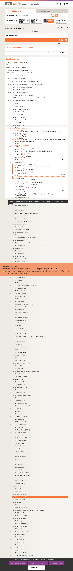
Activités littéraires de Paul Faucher (16, 67)
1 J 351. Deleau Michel (19, 218)
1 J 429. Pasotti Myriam (19, 427)
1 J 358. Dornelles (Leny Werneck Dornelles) (24, 237)
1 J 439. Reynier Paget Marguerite (22, 454)
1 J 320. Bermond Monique (20, 136)
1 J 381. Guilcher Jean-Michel (20, 299)
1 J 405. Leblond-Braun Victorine (21, 363)
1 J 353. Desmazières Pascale (20, 224)
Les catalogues (14, 11)
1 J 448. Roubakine (18, 478)
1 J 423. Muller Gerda (18, 411)
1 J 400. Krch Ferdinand (19, 349)
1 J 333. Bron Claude (18, 170)
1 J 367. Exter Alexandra (19, 261)
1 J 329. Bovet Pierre (18, 160)
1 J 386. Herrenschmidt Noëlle (21, 312)
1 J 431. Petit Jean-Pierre (19, 432)
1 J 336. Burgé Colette (18, 178)
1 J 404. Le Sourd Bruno (19, 360)
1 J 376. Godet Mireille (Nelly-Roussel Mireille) (25, 285)
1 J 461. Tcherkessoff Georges (20, 513)
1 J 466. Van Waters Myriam (20, 526)
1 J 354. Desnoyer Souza (19, 227)
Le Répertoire (45, 11)
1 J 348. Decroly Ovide (19, 210)
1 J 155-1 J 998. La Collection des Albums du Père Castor (24, 81)
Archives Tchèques (12, 65)
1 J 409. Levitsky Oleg (18, 374)
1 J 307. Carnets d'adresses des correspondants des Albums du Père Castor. (30, 98)
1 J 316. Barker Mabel (18, 125)
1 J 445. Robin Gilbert (18, 470)
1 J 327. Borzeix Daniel (19, 154)
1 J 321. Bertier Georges (19, 138)
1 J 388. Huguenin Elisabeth (20, 317)
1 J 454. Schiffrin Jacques (19, 494)
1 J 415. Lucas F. (17, 390)
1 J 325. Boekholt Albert (19, 149)
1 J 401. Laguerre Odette (19, 352)
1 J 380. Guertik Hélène (19, 296)
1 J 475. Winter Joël (18, 550)
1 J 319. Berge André (18, 133)
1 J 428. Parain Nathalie (19, 424)
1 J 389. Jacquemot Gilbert (20, 320)
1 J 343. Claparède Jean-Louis (21, 197)
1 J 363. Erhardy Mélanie (19, 251)
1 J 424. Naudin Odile (18, 414)
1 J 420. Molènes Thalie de (20, 403)
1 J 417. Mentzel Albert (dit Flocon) (22, 395)
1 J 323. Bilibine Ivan (18, 144)
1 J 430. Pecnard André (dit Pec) (21, 430)
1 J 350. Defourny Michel (19, 216)
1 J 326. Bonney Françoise (20, 152)
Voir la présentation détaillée (56, 53)
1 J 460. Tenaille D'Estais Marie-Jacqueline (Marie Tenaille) (28, 510)
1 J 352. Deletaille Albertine (20, 221)
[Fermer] (36, 264)
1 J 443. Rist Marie (17, 464)
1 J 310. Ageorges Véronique (20, 109)
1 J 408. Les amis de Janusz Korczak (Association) (26, 371)
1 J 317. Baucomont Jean (19, 128)
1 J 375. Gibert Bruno (18, 283)
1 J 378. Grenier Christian (19, 291)
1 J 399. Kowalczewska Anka (20, 347)
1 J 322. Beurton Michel (19, 141)
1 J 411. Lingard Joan (18, 379)
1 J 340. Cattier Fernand (19, 189)
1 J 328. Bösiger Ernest (19, 157)
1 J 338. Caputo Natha (19, 184)
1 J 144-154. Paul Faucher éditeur (17, 78)
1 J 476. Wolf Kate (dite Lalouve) (21, 553)
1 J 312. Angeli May (18, 114)
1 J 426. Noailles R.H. (18, 419)
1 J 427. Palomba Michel (19, 422)
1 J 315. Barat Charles (18, 122)
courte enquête (53, 269)
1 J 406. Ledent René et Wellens (21, 366)
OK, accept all (18, 563)
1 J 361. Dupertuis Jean (19, 245)
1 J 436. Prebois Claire (19, 446)
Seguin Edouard (18, 28)
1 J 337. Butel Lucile (18, 181)
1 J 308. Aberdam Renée (19, 104)
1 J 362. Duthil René (18, 248)
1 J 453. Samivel (17, 491)
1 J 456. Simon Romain (19, 499)
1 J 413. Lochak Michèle (19, 384)
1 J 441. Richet (17, 459)
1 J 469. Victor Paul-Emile (19, 534)
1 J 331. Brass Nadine (18, 165)
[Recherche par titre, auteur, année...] (34, 15)
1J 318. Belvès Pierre (18, 130)
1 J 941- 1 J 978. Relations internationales (22, 95)
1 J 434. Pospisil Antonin (19, 440)
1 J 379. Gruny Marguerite (19, 293)
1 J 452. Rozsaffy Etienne (19, 489)
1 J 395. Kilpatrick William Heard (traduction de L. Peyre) (28, 336)
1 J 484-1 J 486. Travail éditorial (19, 92)
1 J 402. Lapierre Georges (19, 355)
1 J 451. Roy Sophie (18, 486)
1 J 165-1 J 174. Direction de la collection (21, 87)
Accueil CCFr (8, 28)
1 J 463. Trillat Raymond (19, 518)
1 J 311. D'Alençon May (19, 112)
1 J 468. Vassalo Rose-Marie (20, 531)
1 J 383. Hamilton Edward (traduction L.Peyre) (25, 304)
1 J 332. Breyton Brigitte (19, 168)
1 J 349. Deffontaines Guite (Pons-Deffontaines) (25, 213)
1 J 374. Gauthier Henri (19, 280)
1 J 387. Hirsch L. (17, 315)
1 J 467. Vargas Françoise (19, 529)
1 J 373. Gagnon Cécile (19, 277)
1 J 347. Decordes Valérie (19, 208)
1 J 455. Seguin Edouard (19, 497)
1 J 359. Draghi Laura (18, 240)
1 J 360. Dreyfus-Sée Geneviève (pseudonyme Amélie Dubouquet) (30, 243)
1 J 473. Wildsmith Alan (19, 545)
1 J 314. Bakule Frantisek (19, 120)
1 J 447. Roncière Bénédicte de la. (22, 475)
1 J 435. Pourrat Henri (18, 443)
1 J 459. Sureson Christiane (20, 507)
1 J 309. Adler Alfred (18, 106)
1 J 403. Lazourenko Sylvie (20, 358)
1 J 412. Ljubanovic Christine (20, 382)
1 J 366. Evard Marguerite (19, 259)
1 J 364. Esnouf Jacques (19, 253)
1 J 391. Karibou (17, 325)
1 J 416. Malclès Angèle (19, 392)
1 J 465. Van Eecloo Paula (19, 523)
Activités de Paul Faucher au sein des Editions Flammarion (22, 73)
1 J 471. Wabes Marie (18, 539)
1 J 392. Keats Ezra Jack (19, 328)
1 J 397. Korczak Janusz (19, 341)
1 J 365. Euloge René (18, 256)
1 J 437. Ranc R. (17, 448)
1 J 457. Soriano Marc (18, 502)
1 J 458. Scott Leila (18, 505)
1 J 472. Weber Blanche (19, 542)
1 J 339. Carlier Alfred (18, 186)
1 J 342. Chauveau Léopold (20, 194)
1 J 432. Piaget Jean (18, 435)
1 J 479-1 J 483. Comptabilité (18, 90)
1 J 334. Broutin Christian (19, 173)
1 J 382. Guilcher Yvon (18, 301)
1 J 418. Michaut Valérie (19, 398)
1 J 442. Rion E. (17, 462)
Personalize (57, 563)
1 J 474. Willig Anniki (18, 547)
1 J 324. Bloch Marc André (19, 146)
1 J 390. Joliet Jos (17, 323)
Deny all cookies (38, 563)
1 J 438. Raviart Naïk (18, 451)
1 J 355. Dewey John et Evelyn (21, 229)
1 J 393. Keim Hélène (18, 331)
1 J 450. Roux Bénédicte (19, 483)
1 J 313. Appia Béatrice (19, 117)
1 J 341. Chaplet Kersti (19, 192)
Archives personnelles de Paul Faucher (17, 62)
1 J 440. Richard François (19, 456)
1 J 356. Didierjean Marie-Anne (21, 232)
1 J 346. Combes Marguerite (20, 205)
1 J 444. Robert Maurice (19, 467)
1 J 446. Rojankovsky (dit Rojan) (21, 472)
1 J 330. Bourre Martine (19, 162)
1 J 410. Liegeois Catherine (20, 376)
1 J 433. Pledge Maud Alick (20, 438)
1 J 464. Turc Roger (18, 521)
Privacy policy (36, 567)
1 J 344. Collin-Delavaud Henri (21, 200)
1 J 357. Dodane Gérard (19, 235)
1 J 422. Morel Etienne (18, 408)
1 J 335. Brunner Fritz (18, 176)
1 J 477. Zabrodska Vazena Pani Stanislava (24, 555)
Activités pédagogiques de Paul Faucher (17, 70)
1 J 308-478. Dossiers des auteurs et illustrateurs (23, 100)
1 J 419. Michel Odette (19, 400)
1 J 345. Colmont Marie (19, 202)
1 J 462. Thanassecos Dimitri (20, 515)
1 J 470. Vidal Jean (18, 537)
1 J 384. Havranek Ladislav (20, 307)
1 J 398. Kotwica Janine (19, 344)
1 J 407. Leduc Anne (18, 368)
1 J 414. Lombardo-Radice (20, 387)
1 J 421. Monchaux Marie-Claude (21, 406)
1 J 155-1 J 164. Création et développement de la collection (26, 84)
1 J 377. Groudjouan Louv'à (20, 288)
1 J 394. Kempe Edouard (19, 333)
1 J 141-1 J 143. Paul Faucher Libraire (18, 76)
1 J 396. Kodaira (17, 339)
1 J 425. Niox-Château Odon (20, 416)
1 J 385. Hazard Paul (18, 309)
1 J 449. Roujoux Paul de (19, 480)
